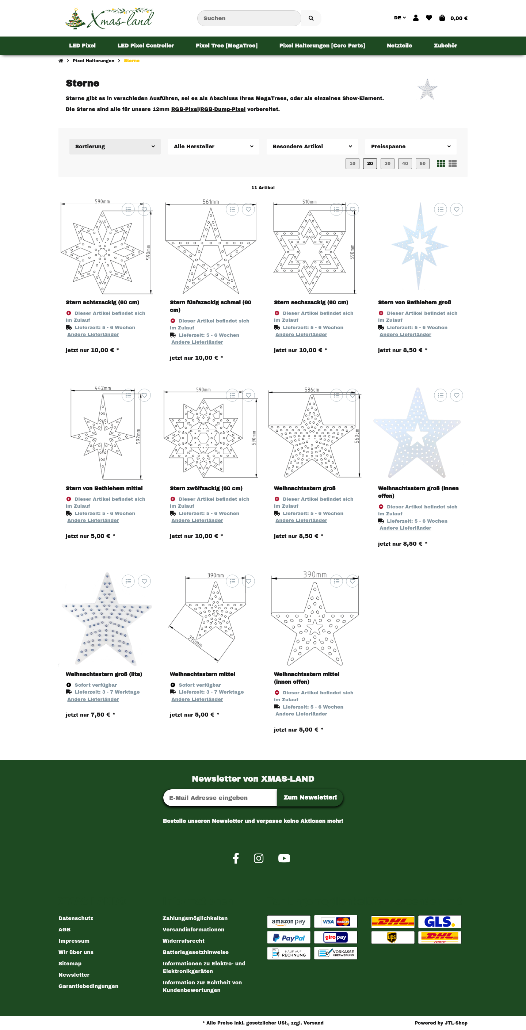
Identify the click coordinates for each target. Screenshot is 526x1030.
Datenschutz (75, 918)
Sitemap (69, 963)
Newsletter (73, 975)
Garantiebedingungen (88, 986)
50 (423, 163)
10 (352, 163)
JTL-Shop (456, 1023)
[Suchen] (249, 18)
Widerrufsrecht (184, 941)
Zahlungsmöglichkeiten (195, 918)
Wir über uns (76, 952)
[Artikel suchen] (311, 18)
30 (387, 163)
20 (370, 163)
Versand (314, 1023)
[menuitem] (82, 46)
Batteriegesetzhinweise (196, 952)
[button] (416, 18)
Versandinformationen (193, 929)
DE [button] (400, 17)
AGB (64, 929)
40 (405, 163)
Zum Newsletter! (310, 797)
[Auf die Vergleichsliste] (128, 209)
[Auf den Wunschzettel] (144, 209)
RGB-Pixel (185, 109)
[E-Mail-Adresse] (220, 797)
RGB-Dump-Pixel (222, 109)
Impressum (73, 941)
